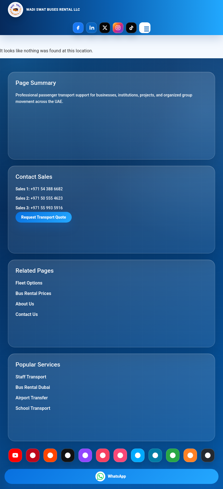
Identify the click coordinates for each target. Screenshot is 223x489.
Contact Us (27, 314)
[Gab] (173, 455)
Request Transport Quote (43, 217)
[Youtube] (15, 455)
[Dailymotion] (138, 455)
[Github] (208, 455)
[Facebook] (78, 27)
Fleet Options (29, 283)
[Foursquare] (120, 455)
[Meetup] (103, 455)
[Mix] (190, 455)
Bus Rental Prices (33, 293)
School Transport (33, 408)
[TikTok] (131, 27)
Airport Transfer (32, 397)
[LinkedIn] (91, 27)
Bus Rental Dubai (33, 387)
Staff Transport (31, 377)
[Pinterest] (33, 455)
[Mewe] (155, 455)
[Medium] (68, 455)
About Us (25, 304)
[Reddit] (50, 455)
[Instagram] (118, 27)
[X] (104, 27)
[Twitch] (85, 455)
